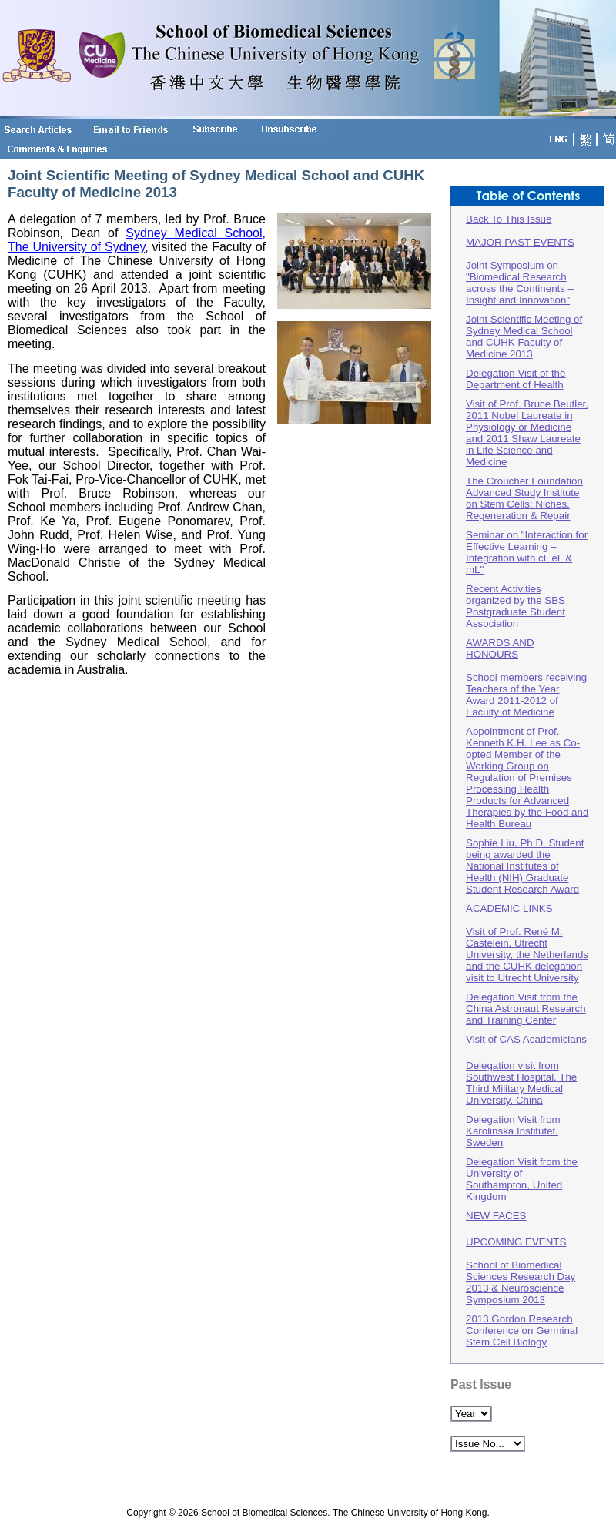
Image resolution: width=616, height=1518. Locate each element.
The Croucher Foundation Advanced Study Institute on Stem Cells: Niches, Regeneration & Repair (524, 498)
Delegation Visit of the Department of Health (515, 378)
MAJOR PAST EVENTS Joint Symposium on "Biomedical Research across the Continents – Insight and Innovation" (520, 271)
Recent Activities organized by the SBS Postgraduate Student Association (515, 606)
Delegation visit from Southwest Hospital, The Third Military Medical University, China (521, 1083)
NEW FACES (496, 1215)
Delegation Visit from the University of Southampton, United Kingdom (522, 1179)
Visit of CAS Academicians (526, 1039)
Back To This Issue (508, 219)
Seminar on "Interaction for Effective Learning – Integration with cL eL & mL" (527, 552)
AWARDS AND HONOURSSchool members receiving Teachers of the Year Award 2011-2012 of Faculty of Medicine (526, 677)
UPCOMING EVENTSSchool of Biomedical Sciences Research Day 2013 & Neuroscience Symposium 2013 (520, 1270)
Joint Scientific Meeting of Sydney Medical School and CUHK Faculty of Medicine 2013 (524, 336)
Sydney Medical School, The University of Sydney (137, 239)
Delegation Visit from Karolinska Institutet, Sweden (513, 1131)
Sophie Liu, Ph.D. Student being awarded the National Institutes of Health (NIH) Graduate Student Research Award (525, 866)
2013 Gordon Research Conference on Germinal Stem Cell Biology (522, 1330)
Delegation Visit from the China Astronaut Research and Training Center (526, 1008)
